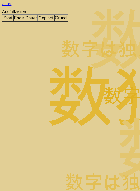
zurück (6, 4)
